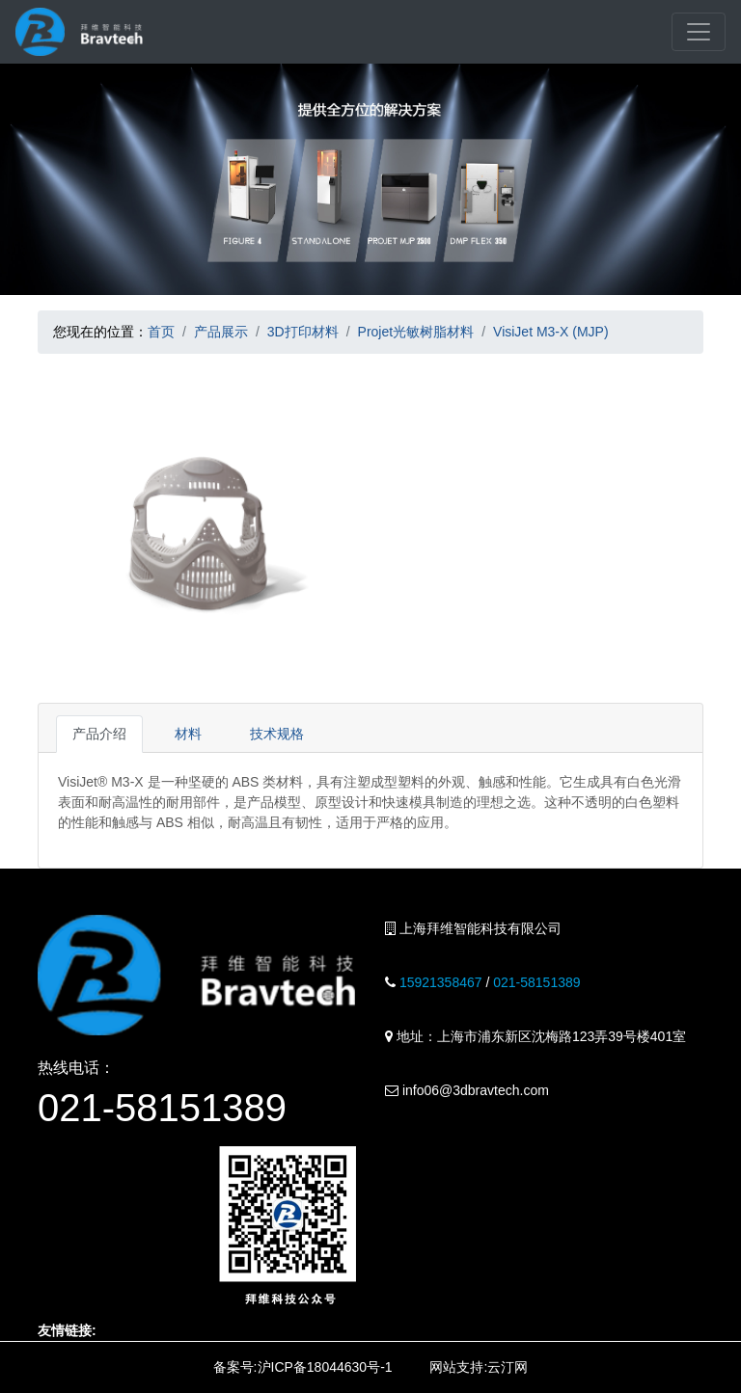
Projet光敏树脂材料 (416, 331)
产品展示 (221, 331)
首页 (161, 331)
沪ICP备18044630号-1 (325, 1367)
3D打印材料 (303, 331)
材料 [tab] (188, 733)
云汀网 (507, 1367)
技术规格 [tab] (277, 733)
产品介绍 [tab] (99, 733)
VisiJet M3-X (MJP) (551, 331)
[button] (62, 528)
